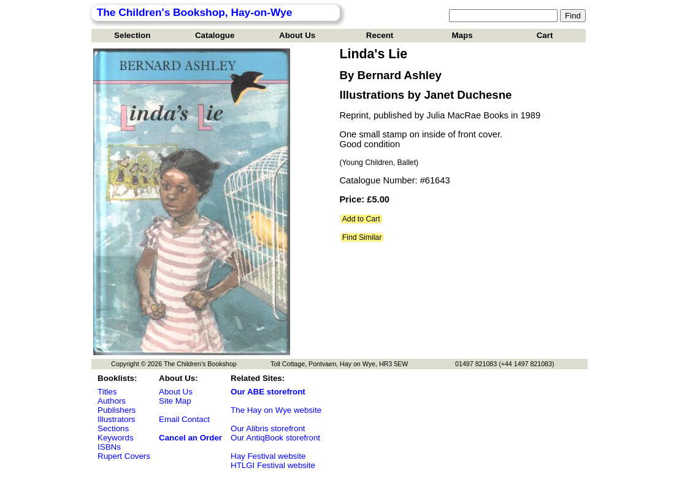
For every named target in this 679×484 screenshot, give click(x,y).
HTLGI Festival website (273, 465)
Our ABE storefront (268, 391)
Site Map (175, 400)
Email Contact (184, 419)
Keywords (116, 437)
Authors (112, 400)
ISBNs (109, 446)
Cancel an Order (190, 437)
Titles (107, 391)
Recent (379, 35)
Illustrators (116, 419)
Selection (132, 35)
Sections (113, 428)
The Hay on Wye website (276, 410)
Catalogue (214, 35)
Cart (545, 35)
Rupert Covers (124, 456)
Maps (462, 35)
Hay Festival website (268, 456)
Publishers (117, 410)
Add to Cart (361, 219)
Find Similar (362, 237)
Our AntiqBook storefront (275, 437)
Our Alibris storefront (268, 428)
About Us (297, 35)
